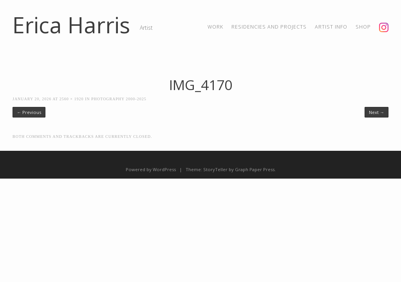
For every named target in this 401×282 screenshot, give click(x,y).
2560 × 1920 (72, 99)
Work (215, 27)
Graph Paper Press (255, 169)
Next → (376, 112)
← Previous (29, 112)
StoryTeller (215, 169)
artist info (331, 27)
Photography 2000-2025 (118, 99)
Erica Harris (71, 25)
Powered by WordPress (151, 169)
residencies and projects (269, 27)
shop (363, 27)
